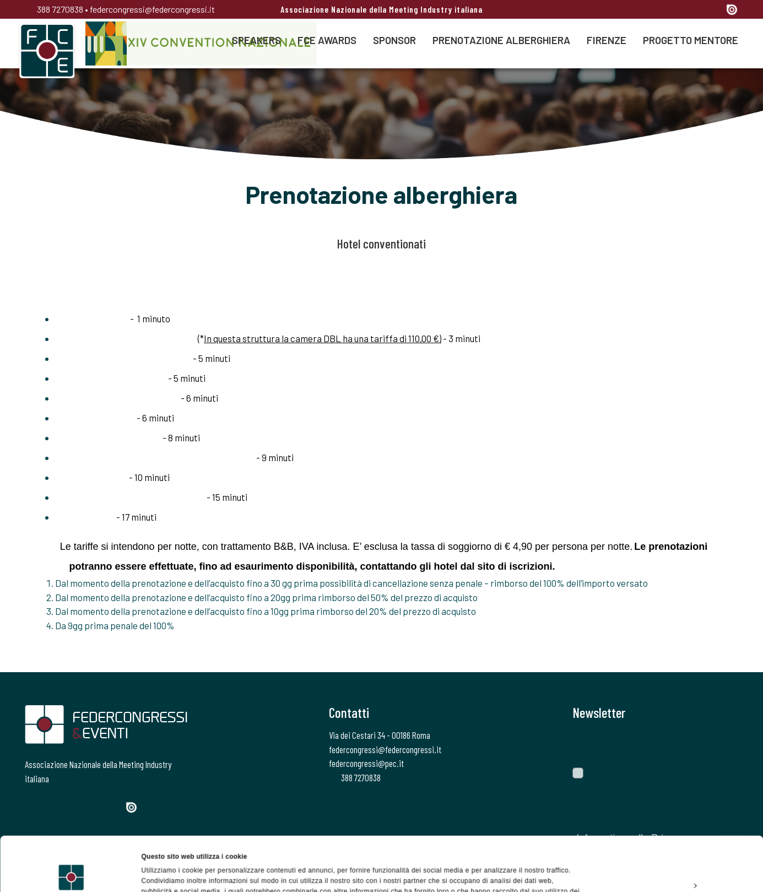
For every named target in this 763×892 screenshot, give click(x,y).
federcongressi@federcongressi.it (152, 9)
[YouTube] (713, 10)
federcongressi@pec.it (366, 763)
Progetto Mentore (690, 40)
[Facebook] (634, 10)
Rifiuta (671, 856)
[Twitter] (653, 10)
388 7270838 (54, 9)
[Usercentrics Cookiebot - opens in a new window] (71, 872)
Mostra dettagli (166, 872)
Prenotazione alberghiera (501, 40)
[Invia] (721, 743)
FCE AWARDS (326, 40)
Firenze (606, 40)
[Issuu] (732, 9)
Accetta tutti (671, 805)
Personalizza (671, 831)
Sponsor (394, 40)
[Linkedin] (692, 10)
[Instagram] (673, 10)
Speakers (256, 40)
